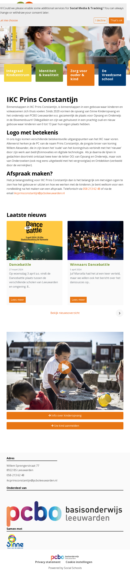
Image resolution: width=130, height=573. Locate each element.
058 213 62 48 (91, 189)
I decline (100, 20)
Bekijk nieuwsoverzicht (65, 313)
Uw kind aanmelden (65, 426)
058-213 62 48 (15, 475)
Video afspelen (65, 371)
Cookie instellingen (79, 562)
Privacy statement (48, 562)
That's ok (116, 20)
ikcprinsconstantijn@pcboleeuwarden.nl (39, 193)
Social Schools (73, 568)
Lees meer (17, 300)
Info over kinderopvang (65, 415)
